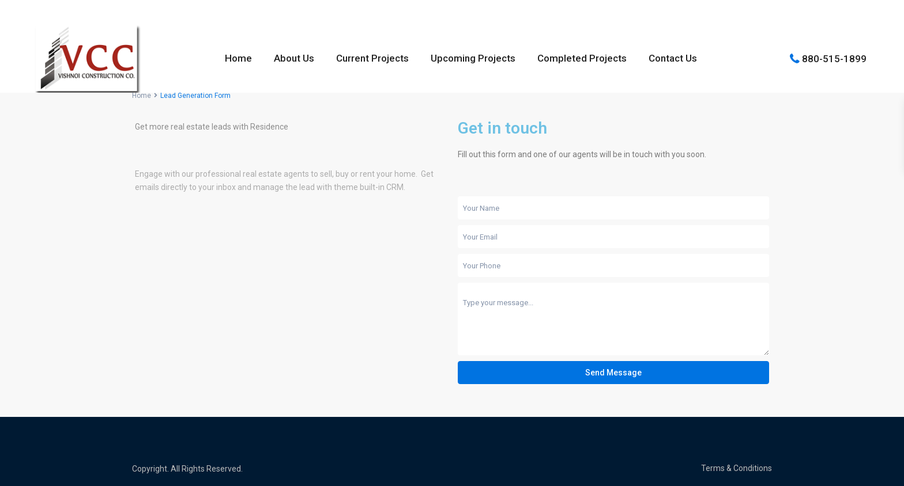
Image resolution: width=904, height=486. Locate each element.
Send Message (613, 372)
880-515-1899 (834, 58)
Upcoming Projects (473, 58)
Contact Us (673, 58)
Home (238, 58)
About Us (294, 58)
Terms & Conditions (736, 468)
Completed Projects (582, 58)
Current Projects (372, 58)
